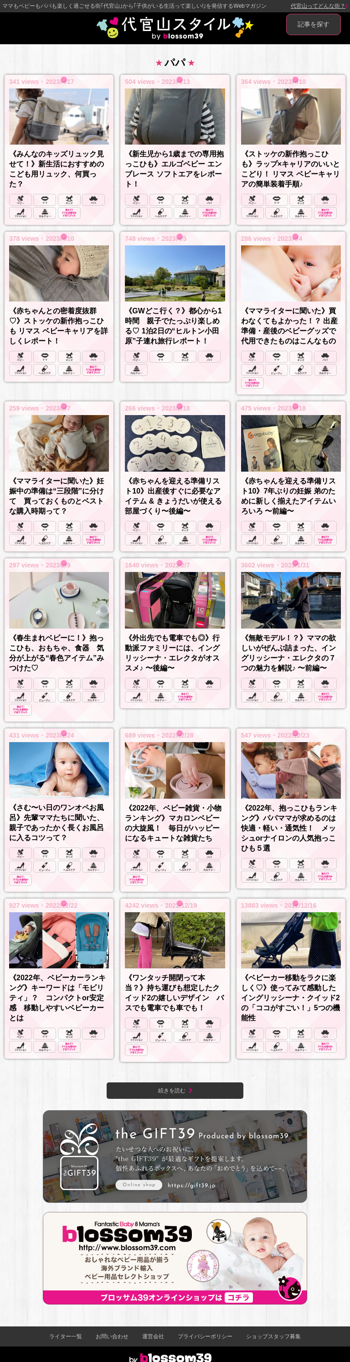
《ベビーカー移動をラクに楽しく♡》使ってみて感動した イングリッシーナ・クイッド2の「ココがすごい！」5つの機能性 (290, 998)
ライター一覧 (65, 1336)
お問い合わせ (112, 1336)
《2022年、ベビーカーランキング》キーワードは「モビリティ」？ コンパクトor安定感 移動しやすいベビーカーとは (57, 998)
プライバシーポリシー (205, 1336)
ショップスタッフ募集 (273, 1336)
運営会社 (153, 1336)
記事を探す (313, 24)
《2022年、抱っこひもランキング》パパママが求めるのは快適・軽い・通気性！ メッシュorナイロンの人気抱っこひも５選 (289, 828)
